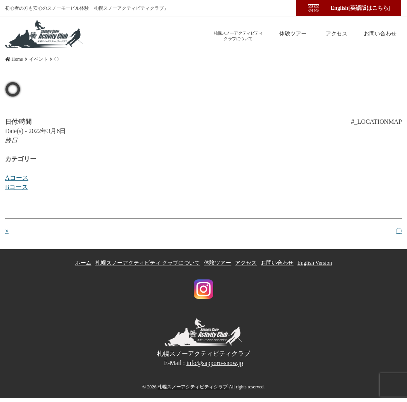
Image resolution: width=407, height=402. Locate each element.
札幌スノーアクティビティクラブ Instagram (203, 289)
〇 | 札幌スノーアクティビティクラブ (43, 34)
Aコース (16, 177)
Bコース (16, 187)
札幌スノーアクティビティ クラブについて (147, 263)
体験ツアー (217, 263)
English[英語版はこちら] (360, 8)
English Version (314, 263)
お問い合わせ (277, 263)
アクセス (246, 263)
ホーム (83, 263)
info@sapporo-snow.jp (214, 362)
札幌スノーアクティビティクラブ (193, 386)
